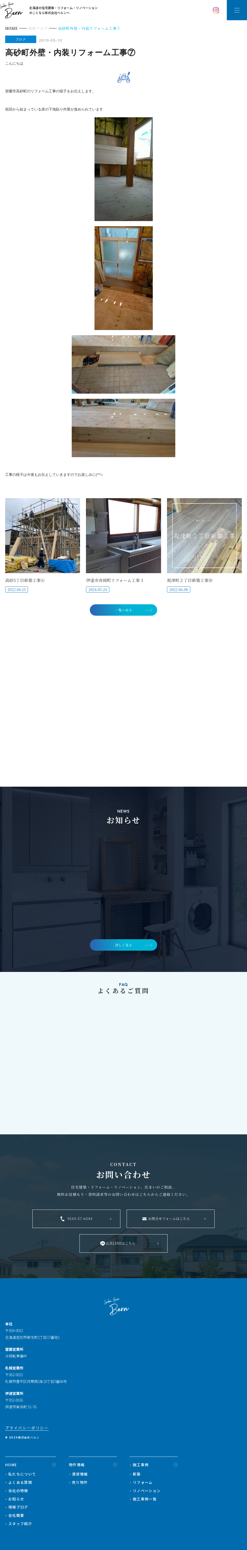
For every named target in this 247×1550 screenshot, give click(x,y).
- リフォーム (141, 1484)
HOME (11, 1466)
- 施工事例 (139, 1466)
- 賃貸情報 (78, 1475)
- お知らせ (14, 1500)
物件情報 (77, 1466)
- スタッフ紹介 (18, 1525)
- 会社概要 (14, 1517)
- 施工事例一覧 (143, 1500)
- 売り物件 (78, 1484)
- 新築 (135, 1475)
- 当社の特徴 (16, 1492)
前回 (8, 109)
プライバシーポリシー (27, 1429)
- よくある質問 (18, 1484)
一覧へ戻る (123, 610)
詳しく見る (123, 946)
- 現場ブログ (16, 1509)
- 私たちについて (20, 1475)
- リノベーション (145, 1492)
